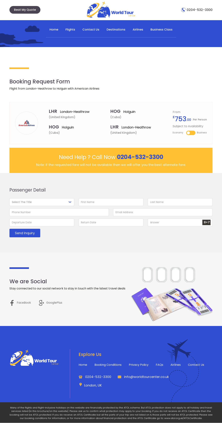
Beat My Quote (25, 10)
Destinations (116, 29)
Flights (70, 29)
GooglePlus (50, 303)
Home (53, 29)
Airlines (138, 29)
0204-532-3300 (197, 9)
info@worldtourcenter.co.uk (146, 377)
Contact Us (90, 29)
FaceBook (20, 303)
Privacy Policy (138, 365)
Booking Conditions (108, 365)
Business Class (161, 29)
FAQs (159, 365)
